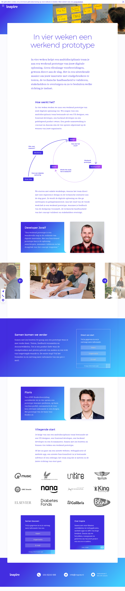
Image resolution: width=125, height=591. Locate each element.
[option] (62, 281)
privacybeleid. (78, 2)
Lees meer (92, 549)
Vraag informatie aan (95, 366)
